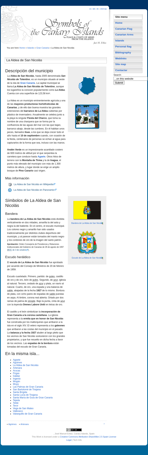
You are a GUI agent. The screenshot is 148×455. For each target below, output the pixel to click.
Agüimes (17, 362)
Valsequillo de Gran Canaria (27, 413)
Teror (15, 405)
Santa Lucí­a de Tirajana (25, 395)
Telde (15, 403)
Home (22, 48)
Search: (118, 75)
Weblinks (120, 58)
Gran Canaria (42, 48)
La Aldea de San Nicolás (25, 365)
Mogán (16, 381)
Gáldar (16, 376)
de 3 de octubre (17, 250)
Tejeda (16, 400)
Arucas (16, 370)
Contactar (121, 70)
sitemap (103, 9)
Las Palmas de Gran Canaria (28, 386)
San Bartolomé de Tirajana (27, 389)
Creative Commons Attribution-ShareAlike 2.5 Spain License (88, 437)
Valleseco (18, 411)
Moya (16, 384)
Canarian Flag (123, 28)
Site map (120, 64)
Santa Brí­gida (20, 392)
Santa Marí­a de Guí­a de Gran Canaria (33, 397)
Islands (30, 48)
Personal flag (123, 46)
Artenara (17, 368)
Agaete (41, 156)
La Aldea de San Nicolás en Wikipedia (33, 184)
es (90, 9)
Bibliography (123, 52)
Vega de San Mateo (23, 408)
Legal (68, 440)
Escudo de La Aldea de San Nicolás (87, 258)
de (98, 9)
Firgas (16, 373)
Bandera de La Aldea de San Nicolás (87, 223)
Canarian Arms (124, 34)
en (94, 9)
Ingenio (17, 378)
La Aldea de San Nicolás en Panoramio (33, 190)
